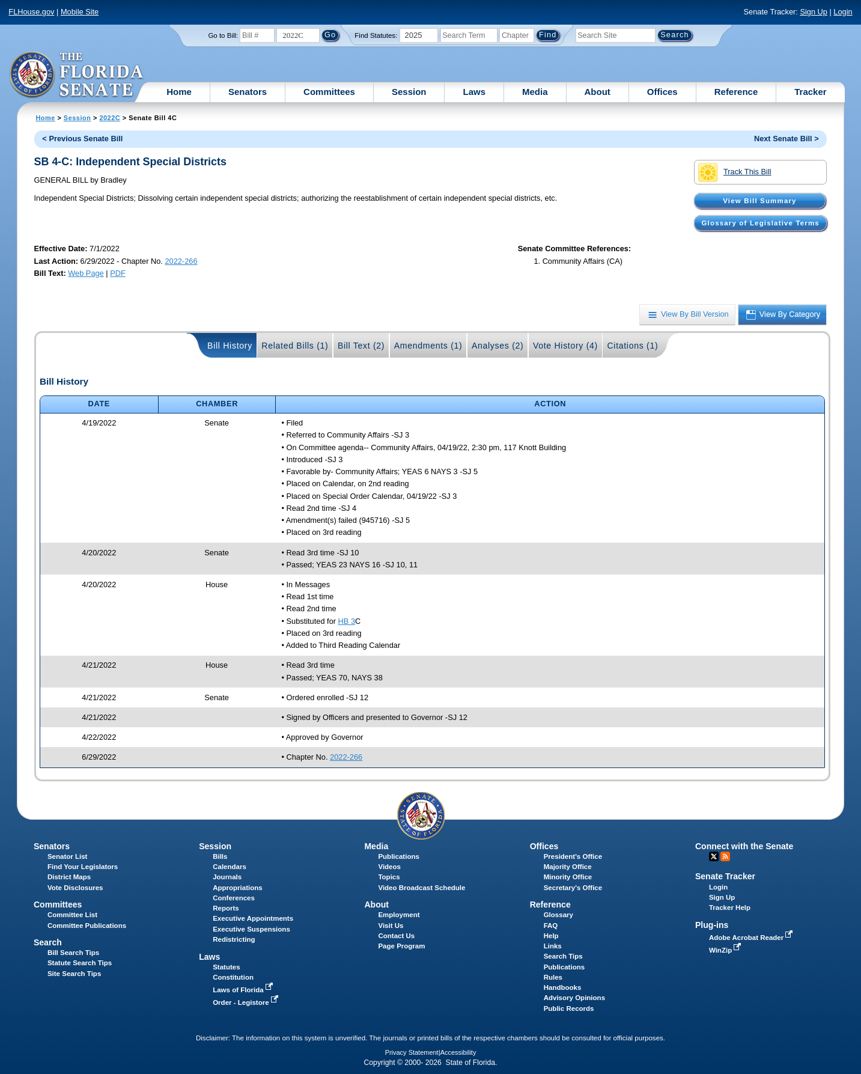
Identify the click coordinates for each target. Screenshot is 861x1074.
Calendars (229, 866)
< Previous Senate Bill (82, 138)
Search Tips (563, 956)
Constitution (233, 977)
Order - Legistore (247, 1002)
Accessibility (458, 1052)
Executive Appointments (253, 918)
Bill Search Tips (73, 952)
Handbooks (563, 987)
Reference (736, 92)
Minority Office (568, 876)
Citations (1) (632, 345)
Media (535, 92)
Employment (398, 914)
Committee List (72, 914)
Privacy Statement (412, 1052)
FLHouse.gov (31, 11)
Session (409, 92)
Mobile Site (80, 11)
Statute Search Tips (79, 962)
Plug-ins (712, 925)
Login (842, 11)
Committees (329, 92)
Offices (662, 92)
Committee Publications (86, 925)
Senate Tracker (725, 876)
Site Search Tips (74, 973)
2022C (109, 117)
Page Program (401, 946)
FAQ (551, 925)
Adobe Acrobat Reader (752, 937)
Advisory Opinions (574, 997)
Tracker (810, 92)
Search (48, 942)
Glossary (558, 914)
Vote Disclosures (75, 887)
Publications (398, 856)
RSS (725, 856)
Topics (389, 876)
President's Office (573, 856)
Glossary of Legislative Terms (761, 223)
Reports (226, 908)
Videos (389, 866)
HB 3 (346, 621)
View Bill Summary (759, 200)
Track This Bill (734, 172)
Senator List (67, 856)
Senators (247, 92)
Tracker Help (729, 907)
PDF (118, 273)
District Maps (69, 876)
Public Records (569, 1008)
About (597, 92)
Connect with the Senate (744, 846)
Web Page (86, 273)
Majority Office (568, 866)
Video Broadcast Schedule (421, 887)
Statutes (226, 967)
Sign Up (813, 11)
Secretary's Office (573, 887)
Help (551, 935)
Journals (227, 876)
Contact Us (396, 935)
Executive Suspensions (251, 929)
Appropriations (238, 887)
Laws (474, 92)
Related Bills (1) (294, 345)
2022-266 (181, 261)
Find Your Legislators (82, 866)
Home (179, 92)
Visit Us (390, 925)
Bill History (229, 345)
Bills (220, 856)
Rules (553, 977)
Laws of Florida (244, 989)
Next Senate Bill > (786, 138)
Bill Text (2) (361, 345)
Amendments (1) (428, 345)
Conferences (234, 898)
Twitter (714, 856)
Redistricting (234, 939)
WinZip (726, 950)
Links (553, 946)
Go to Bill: (223, 35)
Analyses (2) (498, 345)
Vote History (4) (565, 345)
